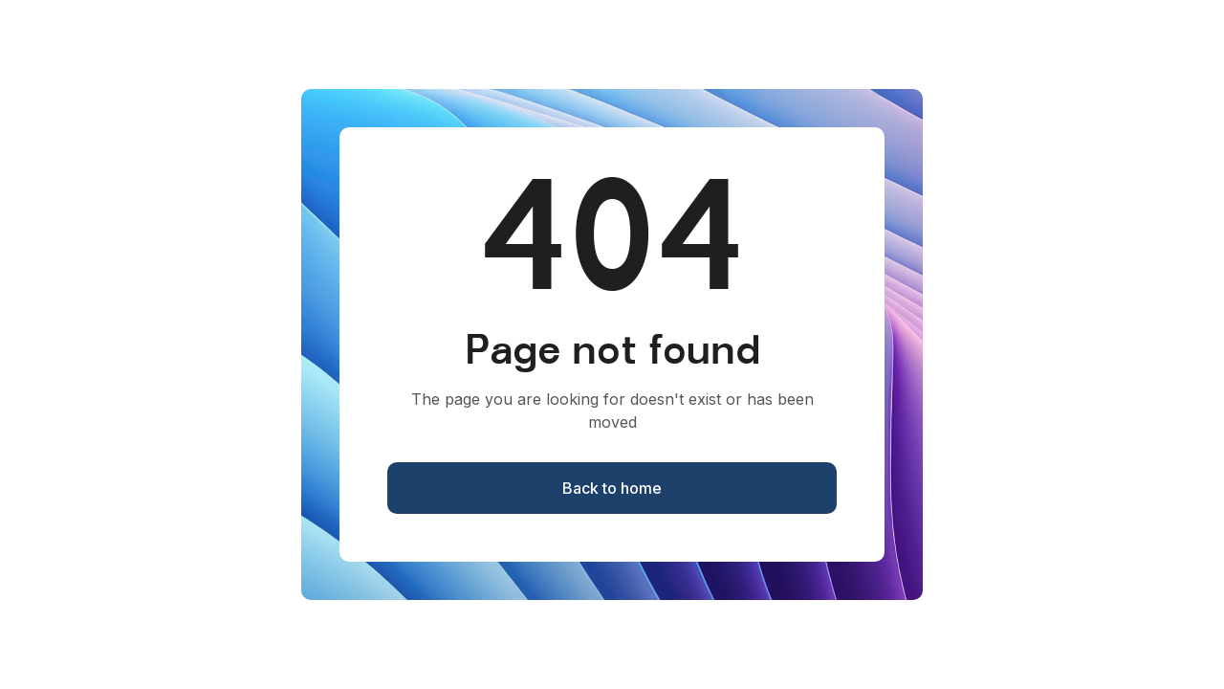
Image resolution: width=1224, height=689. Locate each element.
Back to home (612, 488)
